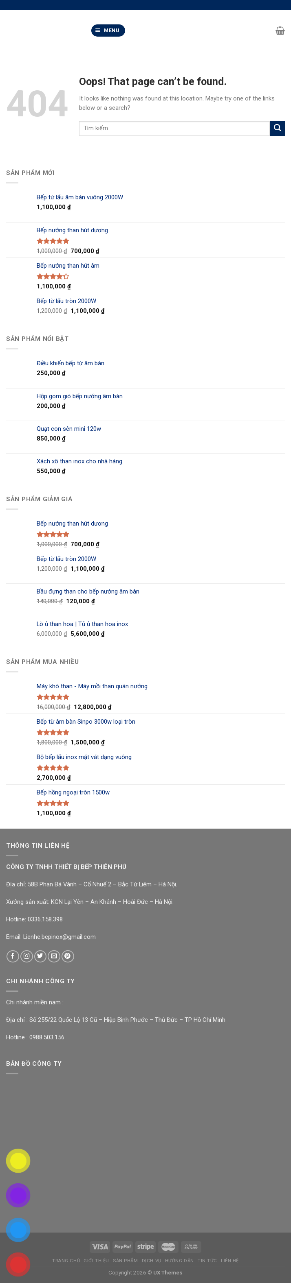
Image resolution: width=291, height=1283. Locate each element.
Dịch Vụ (151, 1260)
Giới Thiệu (96, 1260)
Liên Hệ (230, 1260)
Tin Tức (207, 1260)
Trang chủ (66, 1260)
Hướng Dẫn (179, 1260)
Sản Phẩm (125, 1260)
